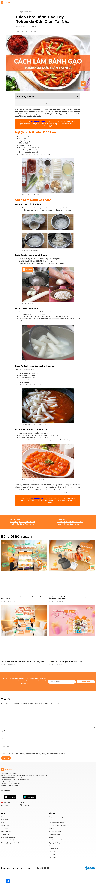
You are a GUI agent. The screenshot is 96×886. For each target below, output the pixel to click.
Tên (3, 731)
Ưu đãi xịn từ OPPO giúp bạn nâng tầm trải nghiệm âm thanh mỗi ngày (71, 598)
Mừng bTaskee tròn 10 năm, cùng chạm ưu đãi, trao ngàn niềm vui (23, 598)
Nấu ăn (32, 12)
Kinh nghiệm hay (22, 12)
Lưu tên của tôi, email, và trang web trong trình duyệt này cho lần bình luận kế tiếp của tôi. (37, 754)
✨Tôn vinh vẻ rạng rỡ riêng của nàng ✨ (67, 662)
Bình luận (4, 707)
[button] (93, 2)
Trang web (5, 746)
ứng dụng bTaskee (37, 121)
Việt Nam (7, 802)
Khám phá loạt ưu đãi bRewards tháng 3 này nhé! (23, 662)
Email (3, 738)
